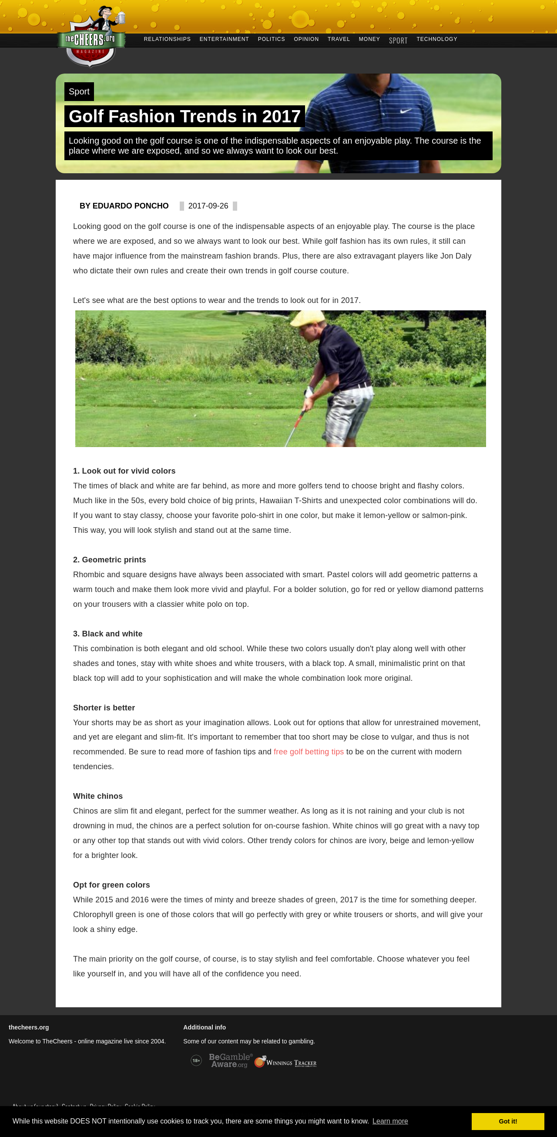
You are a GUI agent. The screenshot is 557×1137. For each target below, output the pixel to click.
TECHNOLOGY (436, 38)
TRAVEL (339, 38)
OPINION (306, 38)
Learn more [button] (390, 1121)
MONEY (369, 38)
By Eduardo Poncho (124, 206)
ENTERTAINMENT (224, 38)
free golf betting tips (309, 751)
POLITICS (271, 38)
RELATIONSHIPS (167, 38)
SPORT (398, 39)
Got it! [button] (508, 1121)
